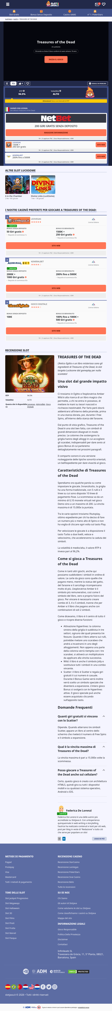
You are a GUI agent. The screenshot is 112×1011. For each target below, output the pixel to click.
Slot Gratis (14, 14)
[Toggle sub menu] (7, 4)
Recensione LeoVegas (68, 867)
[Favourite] (27, 83)
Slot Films (9, 918)
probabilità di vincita (83, 1007)
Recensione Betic (66, 882)
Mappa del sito (65, 918)
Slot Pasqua (10, 938)
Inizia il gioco (56, 59)
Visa (7, 872)
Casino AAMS (69, 14)
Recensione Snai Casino (69, 877)
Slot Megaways (12, 903)
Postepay (9, 867)
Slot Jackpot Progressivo (16, 898)
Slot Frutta (10, 928)
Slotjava (8, 19)
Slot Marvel (10, 933)
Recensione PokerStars (69, 872)
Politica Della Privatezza (69, 934)
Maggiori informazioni (56, 132)
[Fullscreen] (7, 83)
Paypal (8, 862)
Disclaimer (63, 939)
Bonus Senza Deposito (41, 14)
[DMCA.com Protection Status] (78, 971)
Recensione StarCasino (68, 862)
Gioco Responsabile (67, 929)
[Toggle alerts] (97, 4)
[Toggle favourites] (103, 4)
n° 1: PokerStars (95, 14)
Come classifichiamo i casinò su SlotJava (77, 913)
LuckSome (56, 47)
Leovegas (31, 404)
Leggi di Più (99, 839)
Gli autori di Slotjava (67, 903)
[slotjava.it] (52, 4)
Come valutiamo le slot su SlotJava (74, 908)
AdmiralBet (40, 404)
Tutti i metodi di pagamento (18, 882)
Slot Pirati (9, 923)
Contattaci (63, 944)
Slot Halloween (12, 908)
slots (16, 19)
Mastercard (10, 877)
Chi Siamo (62, 898)
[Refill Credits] (13, 83)
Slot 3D (8, 913)
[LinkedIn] (63, 839)
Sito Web (101, 145)
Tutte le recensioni (66, 887)
